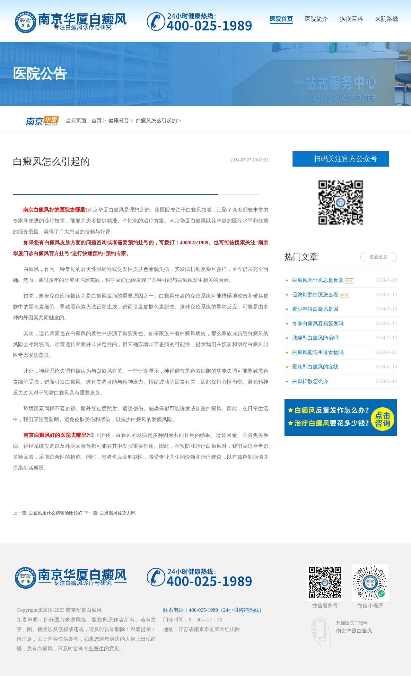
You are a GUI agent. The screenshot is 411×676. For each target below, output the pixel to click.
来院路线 (386, 19)
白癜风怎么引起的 (157, 120)
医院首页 (281, 19)
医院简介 (316, 19)
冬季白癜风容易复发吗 (318, 323)
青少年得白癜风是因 (315, 309)
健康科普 (119, 120)
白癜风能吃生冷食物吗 (318, 352)
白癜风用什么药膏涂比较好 (56, 513)
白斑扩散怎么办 (310, 381)
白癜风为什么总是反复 (318, 280)
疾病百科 (351, 19)
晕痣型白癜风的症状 (315, 366)
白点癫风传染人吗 (117, 513)
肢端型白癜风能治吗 (315, 338)
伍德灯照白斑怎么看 (316, 294)
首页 (97, 120)
